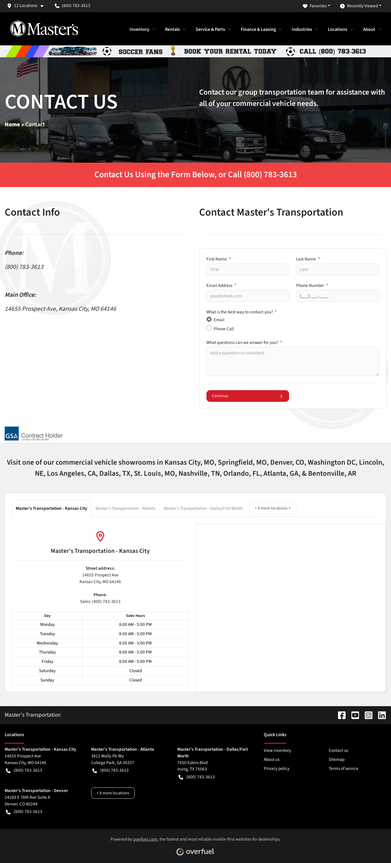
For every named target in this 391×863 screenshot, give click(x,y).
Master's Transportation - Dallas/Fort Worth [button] (203, 508)
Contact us (338, 750)
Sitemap (336, 759)
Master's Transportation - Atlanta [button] (125, 508)
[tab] (52, 508)
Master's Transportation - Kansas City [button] (51, 508)
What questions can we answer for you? (244, 342)
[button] (27, 5)
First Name (218, 259)
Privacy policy (276, 768)
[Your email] (247, 296)
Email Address (221, 285)
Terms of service (343, 768)
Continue (248, 396)
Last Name (308, 259)
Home (12, 124)
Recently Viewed (359, 6)
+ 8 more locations (113, 793)
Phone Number (312, 285)
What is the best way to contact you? (241, 312)
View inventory (277, 750)
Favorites (315, 6)
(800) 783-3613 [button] (72, 5)
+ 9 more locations (271, 508)
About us (271, 759)
